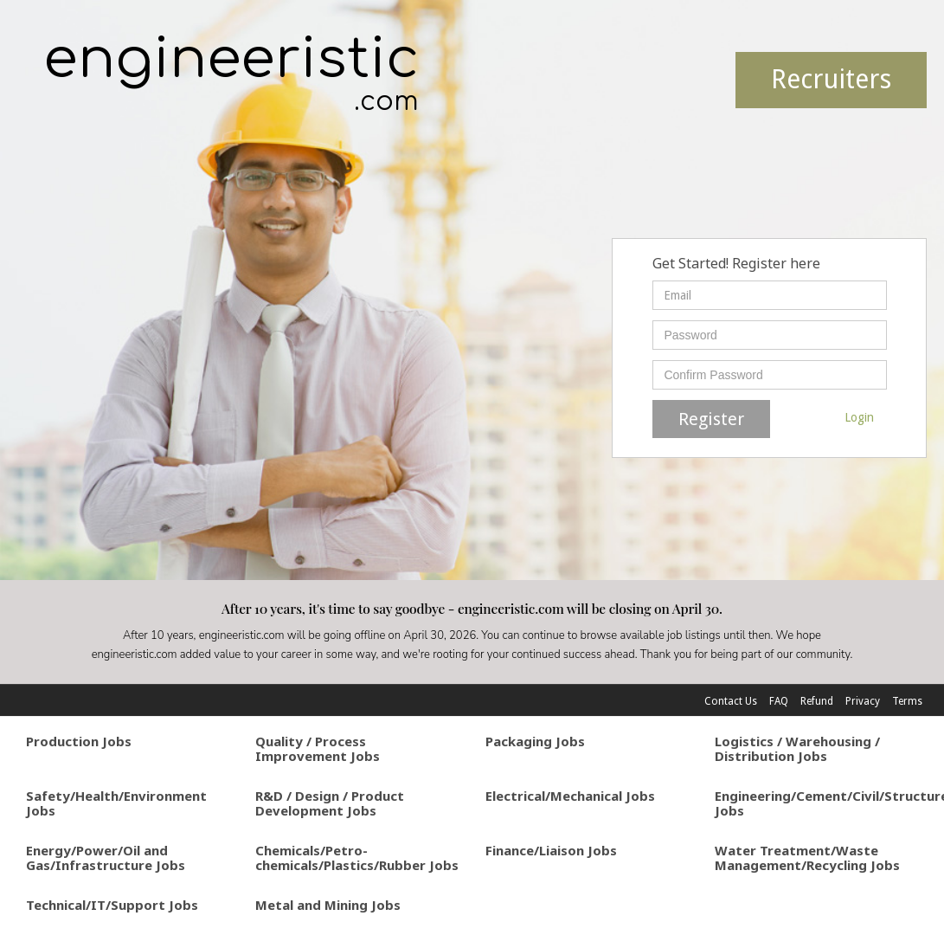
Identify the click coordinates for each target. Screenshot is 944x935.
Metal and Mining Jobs (328, 904)
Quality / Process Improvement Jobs (317, 748)
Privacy (862, 701)
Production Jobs (79, 741)
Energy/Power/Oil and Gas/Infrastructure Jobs (105, 858)
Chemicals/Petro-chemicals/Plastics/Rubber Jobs (357, 858)
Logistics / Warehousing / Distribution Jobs (797, 748)
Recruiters (831, 79)
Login (859, 417)
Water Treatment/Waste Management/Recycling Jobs (807, 858)
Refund (816, 701)
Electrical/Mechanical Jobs (570, 795)
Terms (907, 701)
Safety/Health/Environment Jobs (116, 803)
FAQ (778, 701)
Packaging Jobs (535, 741)
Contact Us (730, 701)
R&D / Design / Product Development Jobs (329, 803)
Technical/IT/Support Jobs (112, 904)
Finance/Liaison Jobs (551, 850)
